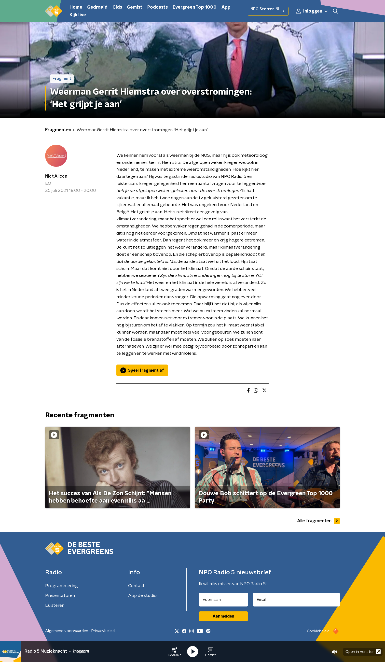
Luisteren (54, 605)
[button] (174, 652)
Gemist (134, 7)
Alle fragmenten (318, 521)
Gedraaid (97, 7)
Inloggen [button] (312, 11)
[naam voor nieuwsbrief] (223, 599)
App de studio (142, 595)
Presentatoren (60, 595)
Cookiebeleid (318, 631)
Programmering (61, 586)
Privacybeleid (103, 631)
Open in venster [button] (363, 651)
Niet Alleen (56, 176)
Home (75, 7)
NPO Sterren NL (268, 11)
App (226, 7)
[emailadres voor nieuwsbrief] (296, 599)
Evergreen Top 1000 (195, 7)
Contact (136, 586)
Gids (117, 7)
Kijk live (77, 15)
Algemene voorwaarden (66, 631)
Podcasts (157, 7)
